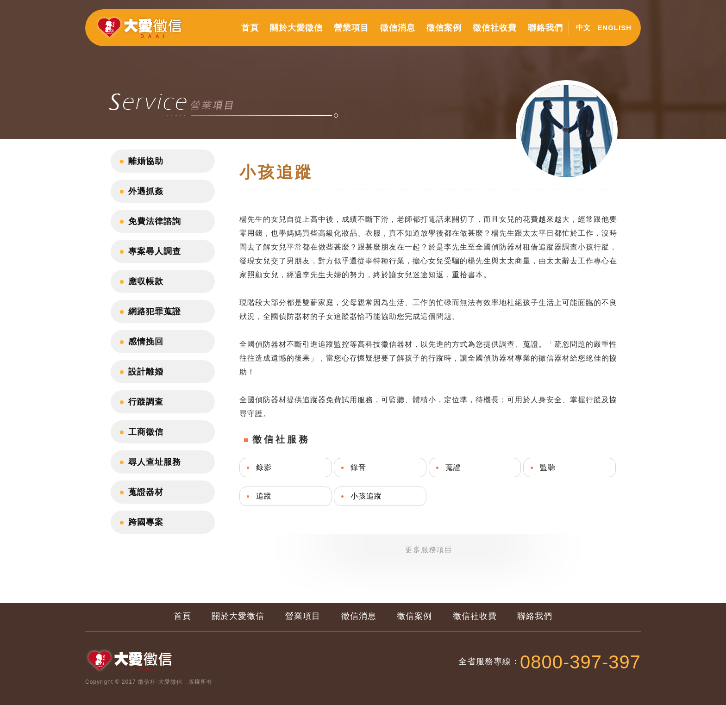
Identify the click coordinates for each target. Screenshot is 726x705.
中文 (583, 27)
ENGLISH (614, 27)
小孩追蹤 (366, 496)
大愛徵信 (141, 31)
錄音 (358, 467)
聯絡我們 (545, 27)
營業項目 (351, 27)
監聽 (548, 467)
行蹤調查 (145, 401)
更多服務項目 (428, 550)
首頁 (250, 27)
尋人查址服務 (154, 462)
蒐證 (453, 467)
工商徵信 (145, 432)
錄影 (264, 467)
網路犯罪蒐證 (154, 311)
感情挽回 (145, 341)
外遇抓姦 (145, 191)
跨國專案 (145, 522)
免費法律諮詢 (154, 221)
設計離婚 (145, 371)
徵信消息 (397, 27)
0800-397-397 (580, 662)
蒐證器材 (145, 492)
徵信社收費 (495, 27)
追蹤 (264, 496)
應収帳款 (145, 281)
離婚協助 (145, 161)
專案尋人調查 (154, 251)
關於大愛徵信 (296, 27)
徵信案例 (444, 27)
